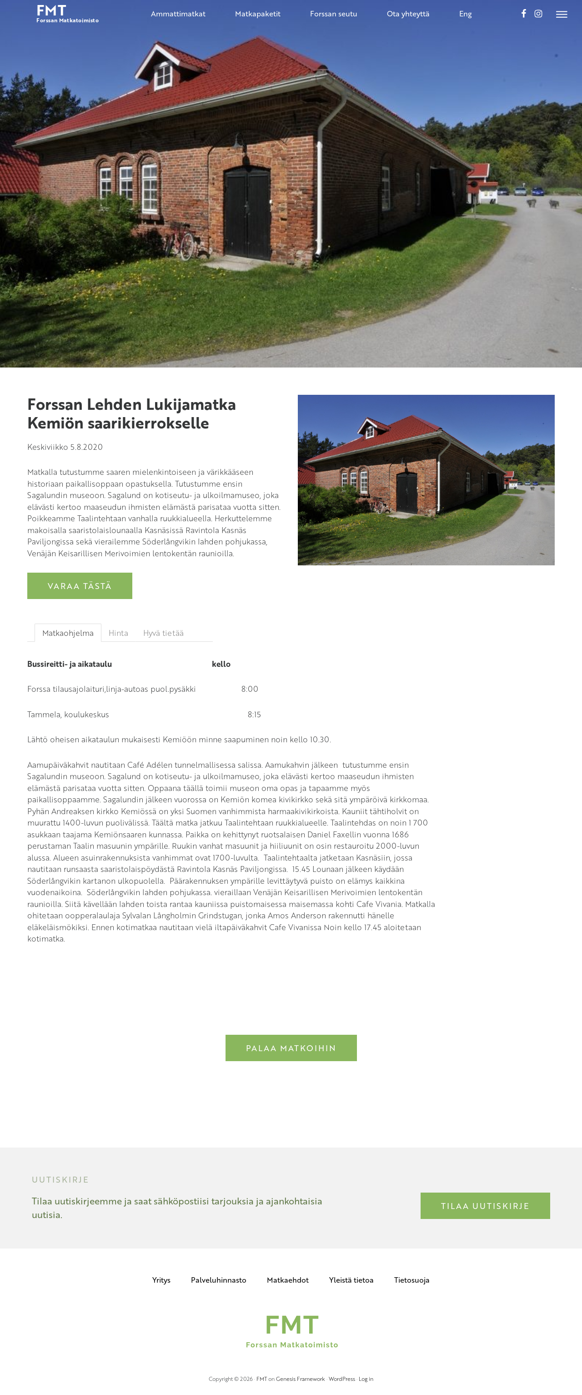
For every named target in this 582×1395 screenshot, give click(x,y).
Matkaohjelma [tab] (68, 633)
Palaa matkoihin (291, 1048)
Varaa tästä (80, 586)
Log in (366, 1379)
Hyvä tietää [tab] (163, 633)
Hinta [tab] (118, 633)
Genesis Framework (300, 1379)
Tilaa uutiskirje (485, 1206)
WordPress (342, 1379)
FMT (261, 1379)
